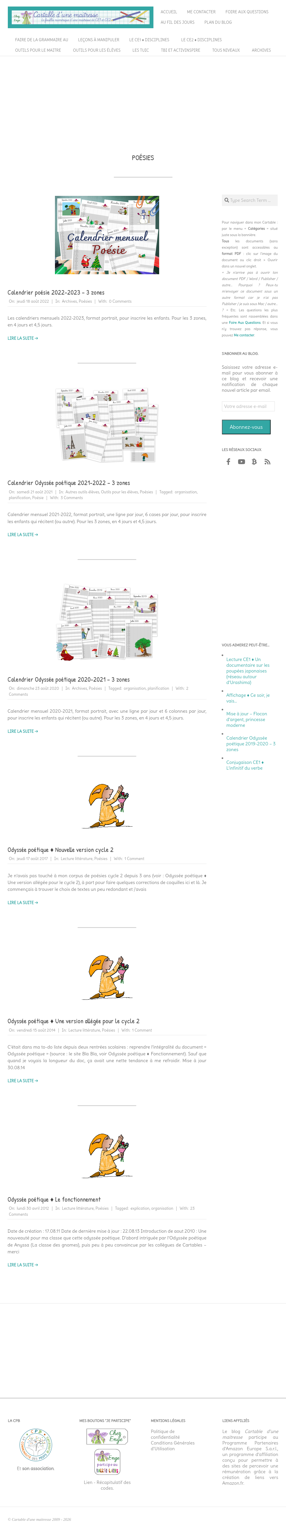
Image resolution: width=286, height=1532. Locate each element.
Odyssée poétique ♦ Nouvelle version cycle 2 (61, 849)
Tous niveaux (226, 50)
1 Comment (134, 858)
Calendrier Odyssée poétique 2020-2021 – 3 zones (69, 679)
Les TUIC (141, 50)
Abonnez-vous (246, 427)
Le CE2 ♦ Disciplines (201, 39)
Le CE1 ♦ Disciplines (149, 39)
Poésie (38, 497)
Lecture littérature (76, 858)
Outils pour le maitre (38, 50)
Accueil (169, 11)
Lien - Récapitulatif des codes (107, 1485)
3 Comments (72, 497)
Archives (261, 50)
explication (140, 1208)
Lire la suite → (23, 338)
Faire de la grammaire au (41, 39)
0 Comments (120, 301)
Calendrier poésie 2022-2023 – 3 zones (56, 292)
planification (19, 497)
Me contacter (201, 11)
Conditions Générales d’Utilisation (173, 1446)
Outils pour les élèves (96, 50)
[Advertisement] (143, 97)
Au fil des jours (178, 22)
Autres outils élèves (82, 491)
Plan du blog (218, 22)
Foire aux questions (247, 11)
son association (38, 1468)
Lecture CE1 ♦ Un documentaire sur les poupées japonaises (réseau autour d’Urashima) (248, 671)
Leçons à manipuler (98, 39)
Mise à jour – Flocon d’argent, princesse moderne (246, 719)
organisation (186, 491)
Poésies (85, 301)
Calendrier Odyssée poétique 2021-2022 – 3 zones (69, 482)
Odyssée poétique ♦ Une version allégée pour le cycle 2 (74, 1020)
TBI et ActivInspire (180, 50)
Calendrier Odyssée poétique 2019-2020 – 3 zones (251, 743)
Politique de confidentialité (165, 1434)
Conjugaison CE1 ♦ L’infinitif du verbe (245, 765)
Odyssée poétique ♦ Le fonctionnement (54, 1199)
